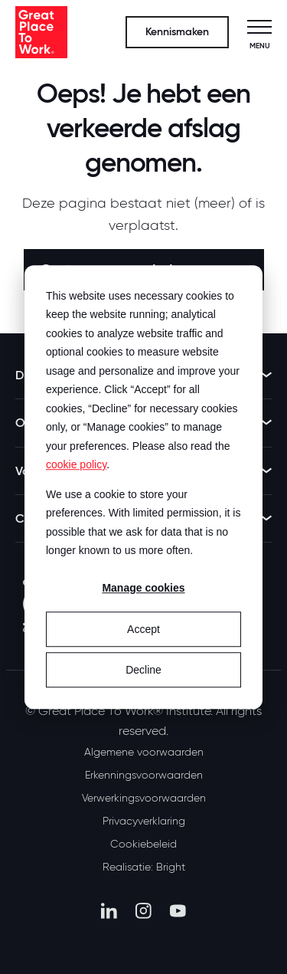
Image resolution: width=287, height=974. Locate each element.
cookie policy (76, 464)
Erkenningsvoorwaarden (144, 774)
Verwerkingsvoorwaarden (144, 797)
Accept (143, 629)
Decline (143, 670)
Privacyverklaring (144, 820)
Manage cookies (143, 588)
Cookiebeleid (143, 843)
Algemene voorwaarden (144, 751)
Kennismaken (177, 31)
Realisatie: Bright (144, 866)
